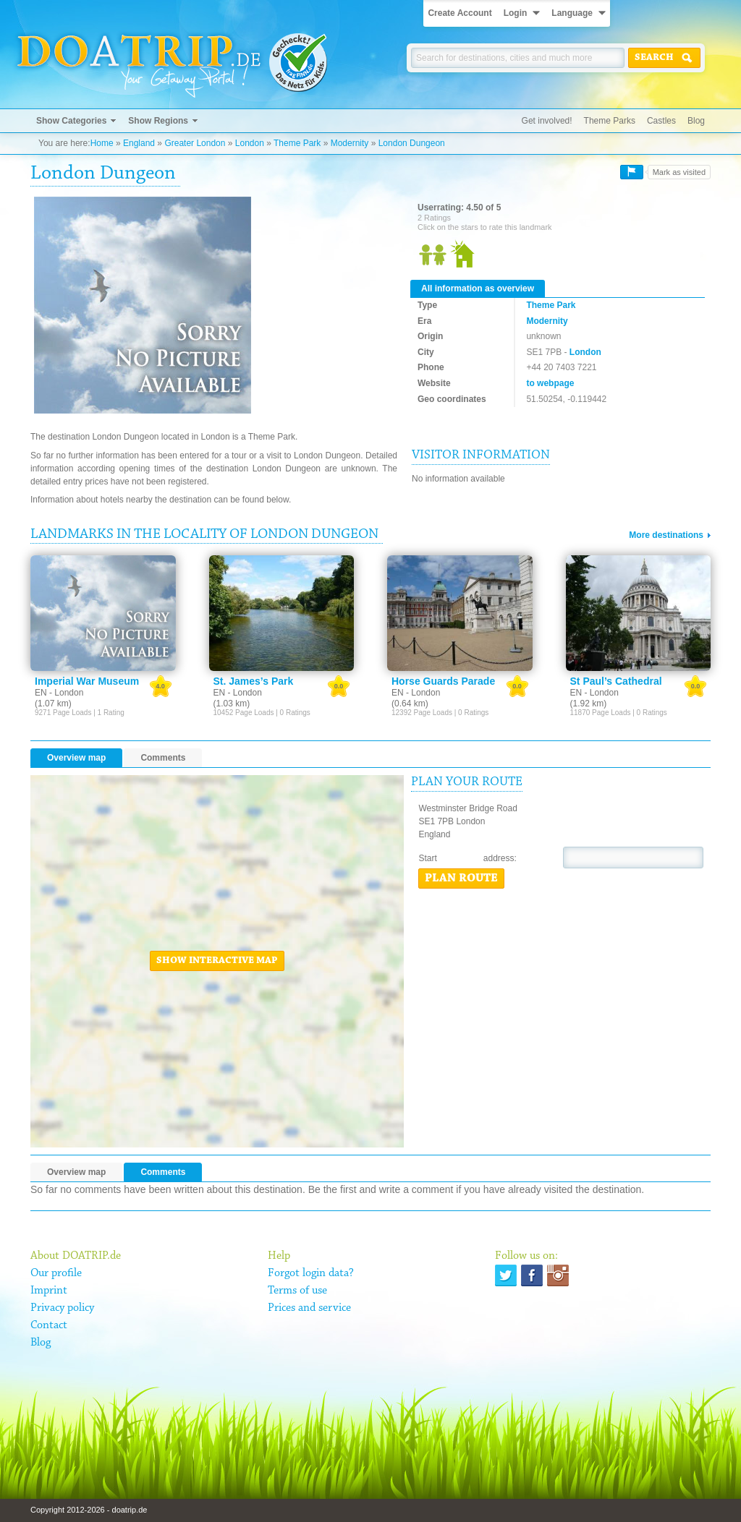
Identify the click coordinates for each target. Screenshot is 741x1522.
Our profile (56, 1273)
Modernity (350, 143)
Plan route (461, 878)
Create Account (459, 13)
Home (102, 143)
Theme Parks (609, 121)
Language (572, 13)
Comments (162, 758)
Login (516, 13)
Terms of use (297, 1290)
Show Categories (71, 121)
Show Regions (158, 121)
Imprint (48, 1290)
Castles (661, 121)
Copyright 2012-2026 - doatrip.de (88, 1509)
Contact (48, 1325)
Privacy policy (62, 1308)
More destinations (666, 535)
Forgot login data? (311, 1273)
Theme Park (297, 143)
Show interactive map (217, 961)
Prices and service (309, 1308)
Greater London (194, 143)
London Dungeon (411, 143)
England (139, 143)
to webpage (550, 383)
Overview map (76, 758)
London (249, 143)
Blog (696, 121)
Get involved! (547, 121)
